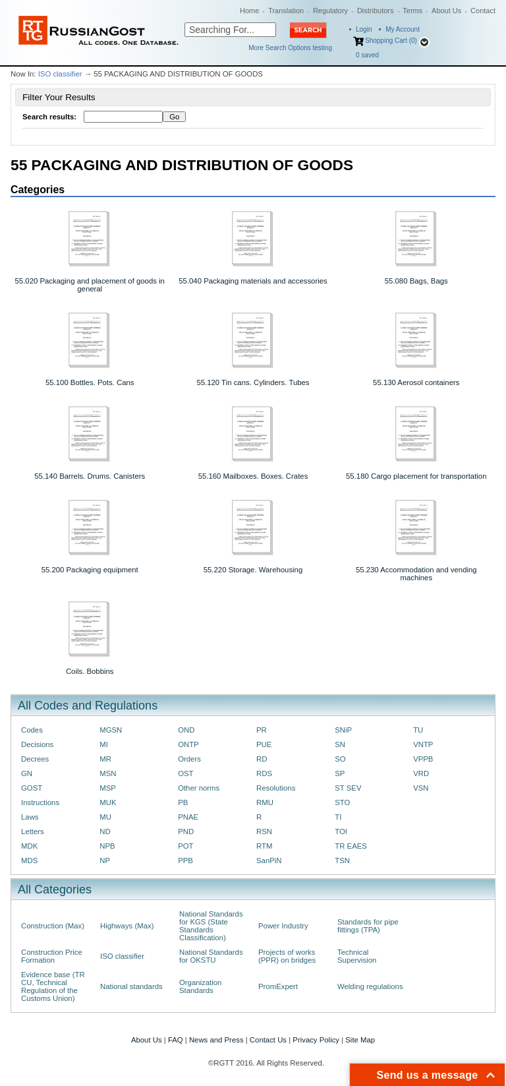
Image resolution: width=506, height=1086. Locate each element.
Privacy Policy (316, 1040)
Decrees (35, 759)
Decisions (37, 744)
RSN (264, 831)
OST (185, 773)
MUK (107, 802)
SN (340, 744)
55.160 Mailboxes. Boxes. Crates (253, 476)
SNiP (343, 730)
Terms (412, 11)
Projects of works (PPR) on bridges (287, 956)
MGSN (110, 730)
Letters (32, 831)
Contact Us (268, 1040)
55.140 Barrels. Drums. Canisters (89, 476)
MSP (107, 788)
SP (340, 773)
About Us (446, 11)
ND (104, 831)
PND (186, 831)
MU (105, 817)
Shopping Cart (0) (391, 40)
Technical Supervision (356, 956)
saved (367, 55)
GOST (31, 788)
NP (104, 860)
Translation (286, 11)
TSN (342, 860)
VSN (420, 788)
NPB (107, 846)
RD (261, 759)
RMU (264, 802)
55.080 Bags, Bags (416, 281)
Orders (189, 759)
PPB (185, 860)
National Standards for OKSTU (211, 956)
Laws (30, 817)
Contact (482, 11)
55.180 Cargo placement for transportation (416, 476)
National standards (131, 986)
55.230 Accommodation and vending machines (416, 574)
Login (364, 29)
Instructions (40, 802)
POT (185, 846)
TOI (341, 831)
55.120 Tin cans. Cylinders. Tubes (252, 382)
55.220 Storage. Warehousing (253, 570)
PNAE (188, 817)
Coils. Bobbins (90, 671)
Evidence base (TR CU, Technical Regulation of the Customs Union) (53, 986)
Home (249, 11)
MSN (107, 773)
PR (261, 730)
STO (342, 802)
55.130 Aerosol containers (416, 382)
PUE (263, 744)
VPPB (423, 759)
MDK (29, 846)
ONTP (188, 744)
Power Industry (283, 926)
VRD (421, 773)
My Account (402, 29)
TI (338, 817)
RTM (264, 846)
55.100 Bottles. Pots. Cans (89, 382)
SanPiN (269, 860)
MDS (29, 860)
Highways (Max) (127, 926)
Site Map (360, 1040)
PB (183, 802)
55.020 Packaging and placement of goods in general (90, 285)
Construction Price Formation (51, 956)
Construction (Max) (52, 926)
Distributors (375, 11)
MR (105, 759)
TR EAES (351, 846)
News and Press (216, 1040)
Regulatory (330, 11)
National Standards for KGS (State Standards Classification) (211, 926)
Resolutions (275, 788)
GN (26, 773)
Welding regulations (370, 986)
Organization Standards (200, 986)
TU (418, 730)
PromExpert (278, 986)
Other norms (198, 788)
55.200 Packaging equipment (90, 570)
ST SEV (348, 788)
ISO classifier (60, 74)
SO (340, 759)
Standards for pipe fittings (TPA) (368, 926)
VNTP (423, 744)
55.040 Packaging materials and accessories (253, 281)
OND (186, 730)
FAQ (175, 1040)
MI (103, 744)
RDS (264, 773)
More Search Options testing (290, 47)
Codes (32, 730)
